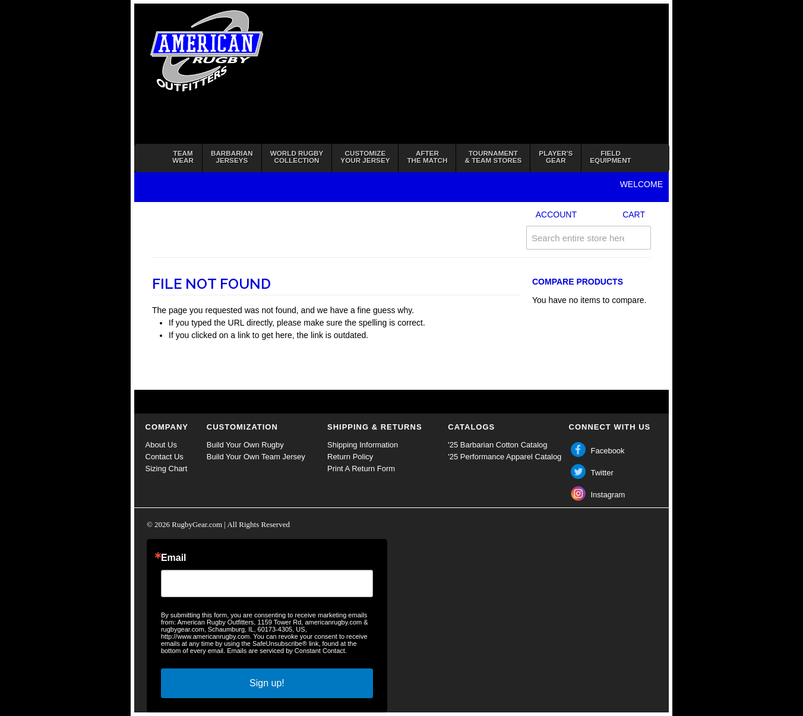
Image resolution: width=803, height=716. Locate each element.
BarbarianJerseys (232, 156)
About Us (161, 444)
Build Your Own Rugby (245, 444)
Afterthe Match (427, 156)
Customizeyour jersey (365, 156)
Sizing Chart (167, 468)
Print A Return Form (361, 468)
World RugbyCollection (297, 156)
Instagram (608, 494)
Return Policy (350, 456)
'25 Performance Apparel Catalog (504, 456)
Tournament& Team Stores (492, 156)
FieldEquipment (610, 156)
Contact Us (165, 456)
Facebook (608, 450)
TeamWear (183, 156)
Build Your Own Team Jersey (256, 456)
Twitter (602, 472)
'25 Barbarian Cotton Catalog (497, 444)
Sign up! (266, 683)
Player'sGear (556, 156)
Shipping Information (362, 444)
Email (173, 558)
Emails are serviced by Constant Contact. (287, 650)
